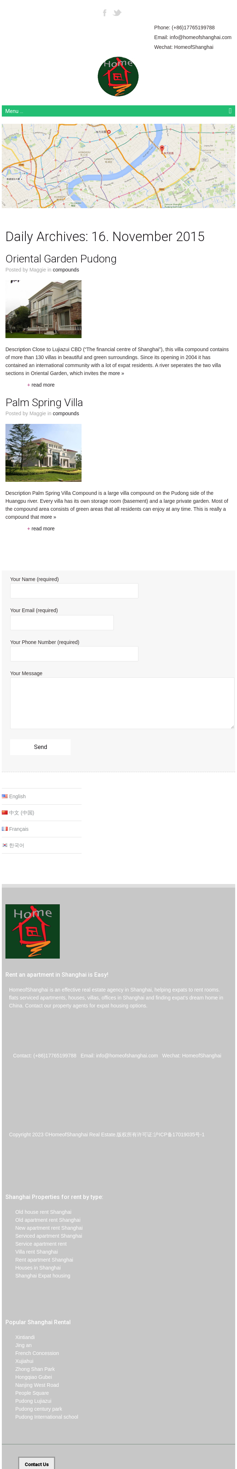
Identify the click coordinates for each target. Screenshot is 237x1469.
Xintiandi (20, 1337)
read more (41, 384)
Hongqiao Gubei (28, 1377)
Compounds (66, 270)
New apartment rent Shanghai (44, 1228)
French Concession (32, 1353)
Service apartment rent (36, 1244)
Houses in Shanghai (33, 1268)
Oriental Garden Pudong (61, 258)
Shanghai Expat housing (37, 1276)
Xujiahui (19, 1361)
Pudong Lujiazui (28, 1401)
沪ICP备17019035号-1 (179, 1134)
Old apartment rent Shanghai (42, 1220)
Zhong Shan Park (30, 1369)
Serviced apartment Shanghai (43, 1236)
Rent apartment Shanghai (39, 1260)
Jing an (18, 1345)
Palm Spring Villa (44, 402)
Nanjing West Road (32, 1385)
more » (116, 373)
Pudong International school (41, 1417)
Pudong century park (33, 1409)
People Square (27, 1393)
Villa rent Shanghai (31, 1252)
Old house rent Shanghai (38, 1212)
